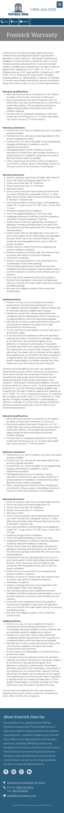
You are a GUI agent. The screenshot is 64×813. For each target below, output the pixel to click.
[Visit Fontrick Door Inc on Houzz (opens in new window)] (29, 771)
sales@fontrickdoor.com (21, 795)
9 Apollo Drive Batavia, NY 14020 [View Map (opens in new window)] (26, 782)
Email (24, 21)
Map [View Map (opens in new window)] (14, 21)
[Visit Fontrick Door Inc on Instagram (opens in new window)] (21, 771)
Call (5, 21)
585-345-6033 (20, 790)
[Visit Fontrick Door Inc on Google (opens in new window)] (13, 771)
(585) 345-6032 (25, 787)
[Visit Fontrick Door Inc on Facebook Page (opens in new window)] (5, 771)
